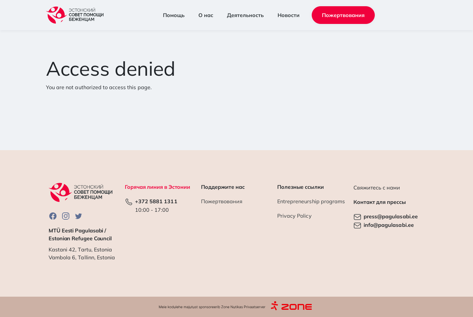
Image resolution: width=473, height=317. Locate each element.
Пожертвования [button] (343, 15)
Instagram (65, 216)
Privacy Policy (294, 215)
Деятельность (245, 15)
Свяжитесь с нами (376, 187)
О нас (205, 15)
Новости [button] (289, 15)
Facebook (53, 216)
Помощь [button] (174, 15)
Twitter (78, 216)
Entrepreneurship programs (311, 201)
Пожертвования (222, 201)
